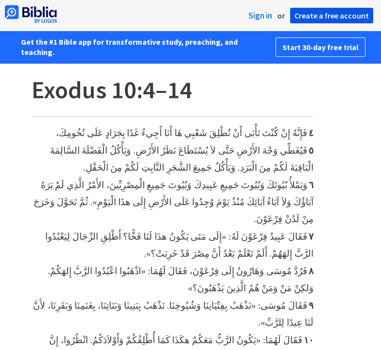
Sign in (260, 15)
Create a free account (331, 15)
